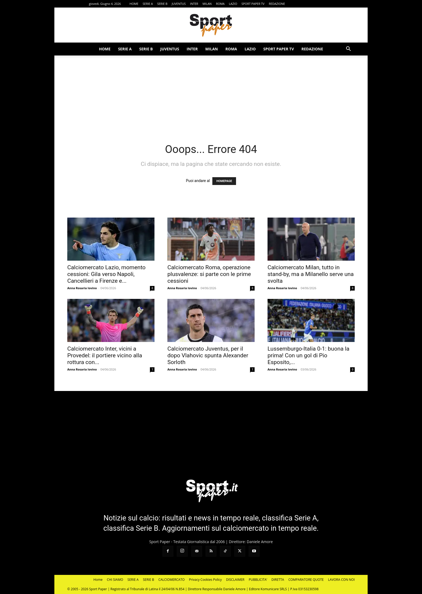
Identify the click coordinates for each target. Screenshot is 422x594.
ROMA (220, 4)
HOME (133, 4)
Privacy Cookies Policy (205, 579)
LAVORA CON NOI (341, 579)
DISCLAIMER (235, 579)
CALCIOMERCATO (172, 579)
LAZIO (233, 4)
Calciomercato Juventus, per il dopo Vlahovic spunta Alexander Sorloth (207, 355)
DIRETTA (278, 579)
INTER (194, 4)
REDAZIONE (277, 4)
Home (98, 579)
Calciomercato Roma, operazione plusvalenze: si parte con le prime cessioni (209, 274)
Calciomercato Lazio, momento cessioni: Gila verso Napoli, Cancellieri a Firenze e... (106, 274)
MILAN (207, 4)
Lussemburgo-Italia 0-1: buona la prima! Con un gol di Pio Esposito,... (308, 355)
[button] (348, 49)
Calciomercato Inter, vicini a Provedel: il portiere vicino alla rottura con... (104, 355)
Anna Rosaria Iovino (82, 288)
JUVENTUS (179, 4)
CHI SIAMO (115, 579)
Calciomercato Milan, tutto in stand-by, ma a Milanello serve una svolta (311, 274)
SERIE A (148, 4)
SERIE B (162, 4)
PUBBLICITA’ (258, 579)
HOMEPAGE (224, 181)
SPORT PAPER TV (252, 4)
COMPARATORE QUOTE (305, 579)
